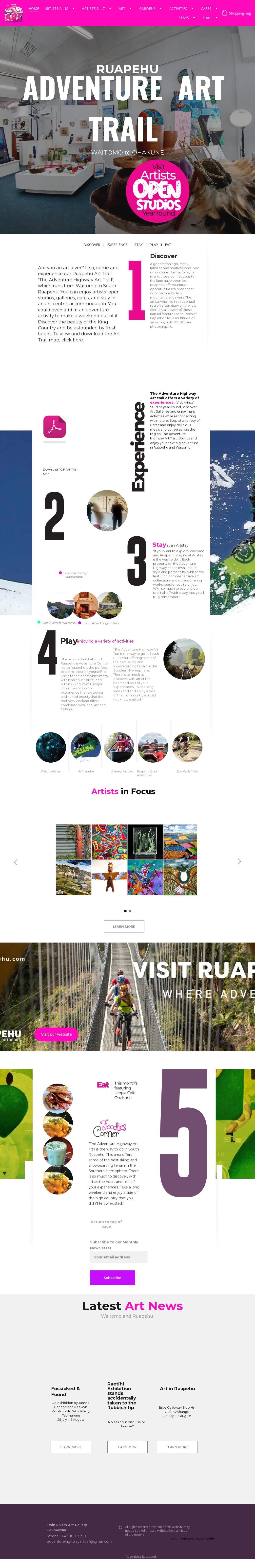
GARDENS (147, 8)
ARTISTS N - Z (93, 8)
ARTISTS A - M (56, 8)
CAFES (206, 8)
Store (207, 17)
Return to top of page (106, 1224)
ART (122, 8)
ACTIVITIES (178, 8)
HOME (34, 8)
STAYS (183, 17)
